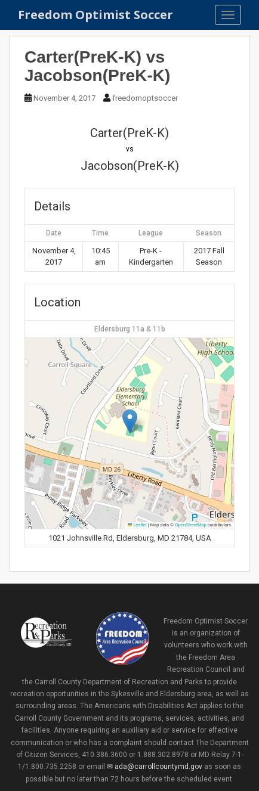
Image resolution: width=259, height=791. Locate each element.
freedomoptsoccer (145, 98)
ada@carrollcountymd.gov (158, 766)
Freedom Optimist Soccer (95, 15)
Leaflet (137, 525)
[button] (129, 421)
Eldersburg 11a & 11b (129, 329)
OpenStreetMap (190, 525)
